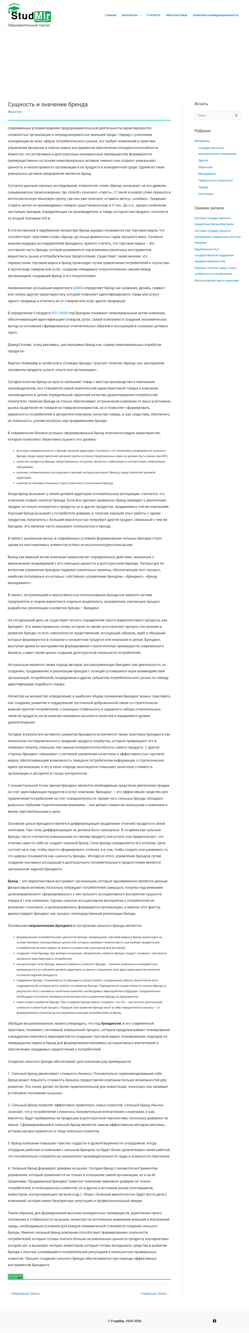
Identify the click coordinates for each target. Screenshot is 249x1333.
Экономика (206, 193)
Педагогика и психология (215, 180)
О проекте (155, 15)
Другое (203, 160)
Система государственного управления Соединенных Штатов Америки (213, 235)
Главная (112, 15)
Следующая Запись (155, 1293)
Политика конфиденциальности (216, 15)
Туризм (203, 186)
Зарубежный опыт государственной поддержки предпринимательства (214, 253)
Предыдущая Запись (24, 1293)
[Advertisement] (124, 60)
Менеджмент (207, 173)
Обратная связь (177, 15)
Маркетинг (15, 112)
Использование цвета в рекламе (217, 278)
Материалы (131, 15)
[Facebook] (214, 1321)
